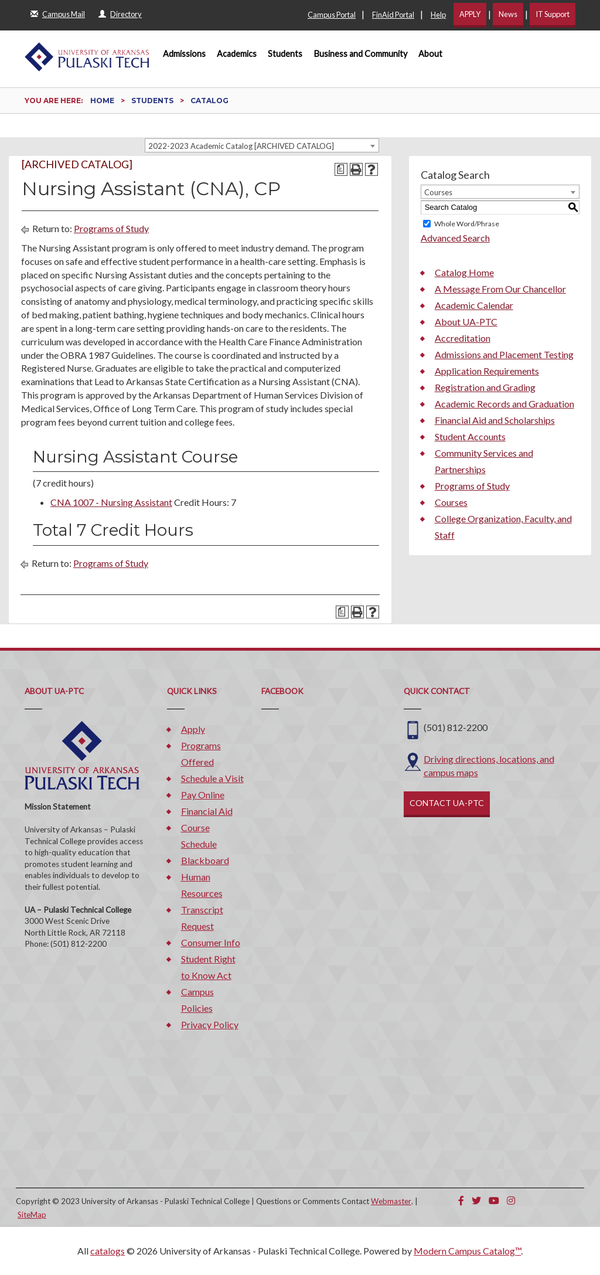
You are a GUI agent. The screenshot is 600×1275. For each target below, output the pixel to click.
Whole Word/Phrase (466, 223)
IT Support (553, 14)
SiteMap (32, 1214)
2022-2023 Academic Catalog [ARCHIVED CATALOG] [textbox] (241, 146)
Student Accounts (470, 436)
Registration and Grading (485, 387)
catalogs (107, 1250)
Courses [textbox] (438, 192)
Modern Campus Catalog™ (467, 1250)
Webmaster (391, 1201)
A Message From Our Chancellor (500, 288)
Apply (193, 729)
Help (438, 14)
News (508, 14)
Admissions (184, 54)
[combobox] (262, 145)
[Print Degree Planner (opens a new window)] (341, 169)
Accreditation (462, 338)
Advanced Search (455, 237)
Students (285, 54)
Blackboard (205, 860)
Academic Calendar (474, 305)
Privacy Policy (209, 1024)
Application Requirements (487, 370)
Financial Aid (207, 811)
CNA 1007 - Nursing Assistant (111, 502)
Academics (237, 54)
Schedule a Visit (212, 778)
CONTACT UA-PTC (447, 803)
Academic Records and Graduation (504, 403)
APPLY (469, 14)
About (430, 54)
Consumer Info (210, 942)
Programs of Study (111, 228)
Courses (451, 502)
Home (102, 100)
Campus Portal (332, 14)
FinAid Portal (393, 14)
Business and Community (360, 54)
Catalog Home (464, 272)
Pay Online (202, 794)
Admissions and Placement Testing (504, 354)
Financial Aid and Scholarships (495, 420)
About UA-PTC (466, 321)
